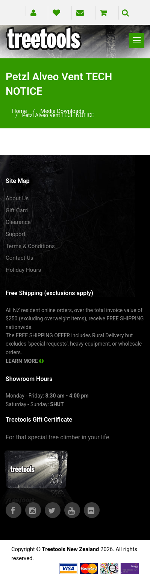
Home (19, 111)
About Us (17, 198)
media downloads (62, 111)
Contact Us (19, 257)
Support (16, 234)
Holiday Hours (23, 270)
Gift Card (17, 210)
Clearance (18, 222)
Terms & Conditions (30, 246)
